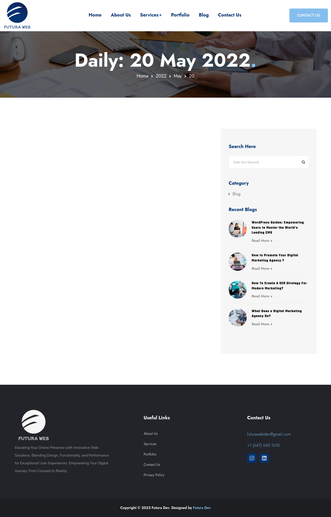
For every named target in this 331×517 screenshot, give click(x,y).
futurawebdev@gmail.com (269, 434)
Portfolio (180, 15)
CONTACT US (308, 15)
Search (303, 162)
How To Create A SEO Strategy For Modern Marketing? (279, 286)
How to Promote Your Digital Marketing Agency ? (275, 258)
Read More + (262, 240)
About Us (121, 15)
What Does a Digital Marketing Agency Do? (277, 314)
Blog (204, 15)
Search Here (242, 147)
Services (149, 15)
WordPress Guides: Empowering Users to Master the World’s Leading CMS (278, 228)
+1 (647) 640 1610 (263, 445)
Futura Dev (202, 507)
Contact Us (229, 15)
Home (95, 15)
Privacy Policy (154, 474)
